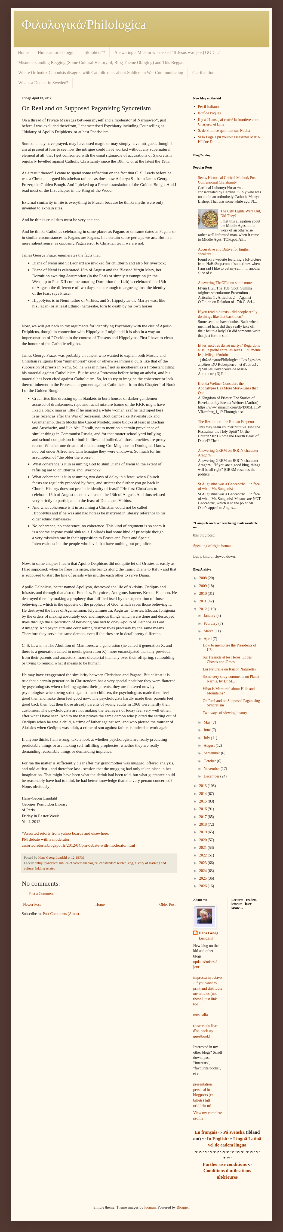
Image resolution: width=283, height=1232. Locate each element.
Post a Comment (41, 894)
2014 (203, 794)
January (210, 616)
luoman (150, 1207)
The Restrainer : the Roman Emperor (226, 422)
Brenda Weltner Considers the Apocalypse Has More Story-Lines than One (228, 388)
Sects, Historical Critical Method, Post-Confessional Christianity (228, 180)
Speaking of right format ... (214, 546)
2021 (203, 848)
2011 (203, 601)
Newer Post (32, 904)
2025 (203, 878)
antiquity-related (46, 863)
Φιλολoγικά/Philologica (84, 24)
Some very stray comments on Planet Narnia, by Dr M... (231, 679)
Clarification (203, 72)
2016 (203, 809)
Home (23, 52)
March (209, 631)
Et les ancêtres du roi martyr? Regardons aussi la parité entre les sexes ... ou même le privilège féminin (229, 350)
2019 (203, 832)
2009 (203, 586)
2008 (203, 578)
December (212, 776)
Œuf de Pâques (209, 113)
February (211, 623)
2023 (203, 863)
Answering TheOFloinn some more (225, 283)
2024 (203, 871)
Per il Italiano (208, 107)
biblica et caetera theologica (78, 863)
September (212, 753)
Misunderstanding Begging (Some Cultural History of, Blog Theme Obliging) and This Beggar (101, 62)
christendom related (113, 863)
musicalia (200, 1015)
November (212, 769)
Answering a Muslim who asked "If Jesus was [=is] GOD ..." (167, 52)
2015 (203, 801)
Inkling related (45, 868)
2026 (203, 886)
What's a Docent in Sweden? (43, 82)
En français (206, 1132)
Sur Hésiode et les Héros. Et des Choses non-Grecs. (227, 659)
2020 (203, 840)
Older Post (167, 904)
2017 (203, 817)
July (207, 738)
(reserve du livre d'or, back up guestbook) (205, 1031)
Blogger (183, 1207)
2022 (203, 855)
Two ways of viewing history (225, 713)
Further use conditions (225, 1164)
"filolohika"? (94, 52)
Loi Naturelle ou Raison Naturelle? (229, 669)
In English (217, 1138)
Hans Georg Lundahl (208, 936)
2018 (203, 824)
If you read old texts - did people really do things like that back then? (227, 314)
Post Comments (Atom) (61, 914)
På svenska (234, 1132)
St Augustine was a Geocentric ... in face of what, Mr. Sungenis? (229, 486)
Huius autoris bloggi (55, 52)
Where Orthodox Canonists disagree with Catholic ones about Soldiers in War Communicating (100, 72)
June (207, 730)
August (210, 745)
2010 (203, 593)
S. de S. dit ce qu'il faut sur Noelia (224, 131)
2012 (203, 609)
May (207, 722)
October (210, 761)
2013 (203, 786)
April (208, 639)
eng (130, 863)
